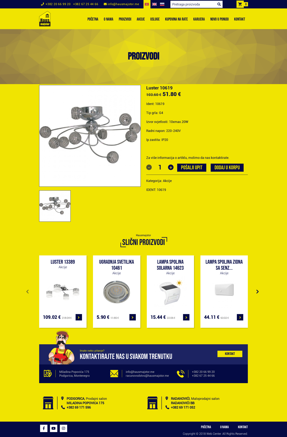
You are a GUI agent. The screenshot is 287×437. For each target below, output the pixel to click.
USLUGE (155, 19)
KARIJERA (199, 19)
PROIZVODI (125, 19)
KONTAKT (239, 19)
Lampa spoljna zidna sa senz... (224, 265)
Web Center (213, 434)
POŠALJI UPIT (191, 167)
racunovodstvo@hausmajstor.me (147, 375)
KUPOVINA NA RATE (176, 19)
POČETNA (92, 19)
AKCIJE (141, 19)
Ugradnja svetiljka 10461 (116, 265)
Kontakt (230, 354)
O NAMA (108, 19)
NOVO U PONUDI (219, 19)
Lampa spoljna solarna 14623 (170, 265)
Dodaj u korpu (227, 167)
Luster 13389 (63, 262)
